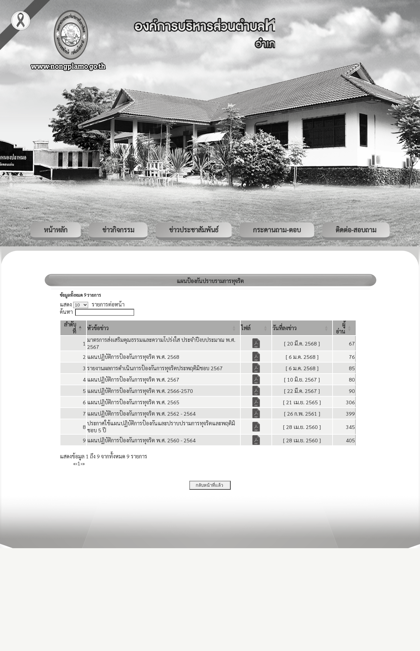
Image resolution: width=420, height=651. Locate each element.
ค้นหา (66, 311)
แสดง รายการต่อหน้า (92, 304)
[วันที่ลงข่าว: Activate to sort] (302, 327)
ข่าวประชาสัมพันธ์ (193, 229)
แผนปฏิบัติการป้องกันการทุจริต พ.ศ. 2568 (133, 356)
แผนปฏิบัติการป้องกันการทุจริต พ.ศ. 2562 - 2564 (141, 413)
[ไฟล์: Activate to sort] (256, 327)
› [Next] (81, 463)
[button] (98, 328)
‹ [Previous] (76, 463)
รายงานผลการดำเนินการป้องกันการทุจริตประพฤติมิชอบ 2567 (155, 368)
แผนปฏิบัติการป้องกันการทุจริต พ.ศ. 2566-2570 (140, 390)
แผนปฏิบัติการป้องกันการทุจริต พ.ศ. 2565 (133, 402)
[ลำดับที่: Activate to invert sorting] (73, 327)
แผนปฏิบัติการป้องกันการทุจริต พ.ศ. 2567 (133, 379)
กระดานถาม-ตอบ (277, 229)
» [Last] (83, 463)
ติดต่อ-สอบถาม (356, 229)
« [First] (74, 463)
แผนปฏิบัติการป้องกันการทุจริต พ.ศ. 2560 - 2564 (141, 440)
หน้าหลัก (55, 229)
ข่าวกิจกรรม (118, 229)
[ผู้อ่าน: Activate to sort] (344, 327)
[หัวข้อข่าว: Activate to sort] (163, 327)
